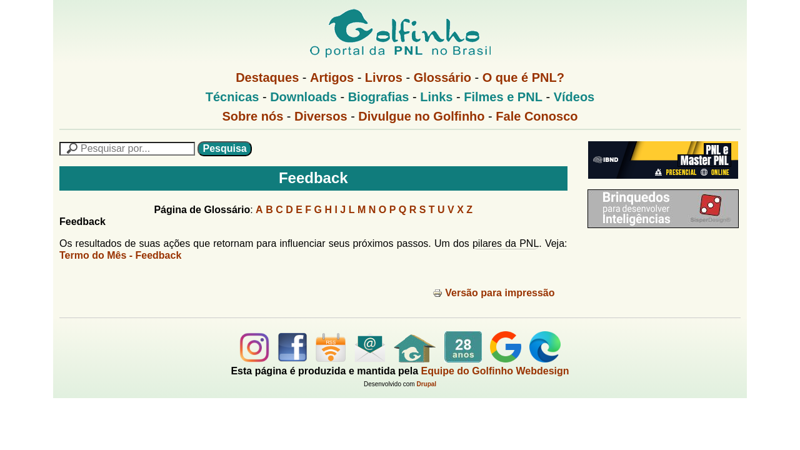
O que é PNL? (523, 77)
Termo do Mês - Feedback (120, 255)
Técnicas (232, 97)
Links (436, 97)
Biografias (378, 97)
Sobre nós (253, 116)
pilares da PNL (505, 243)
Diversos (321, 116)
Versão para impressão (493, 293)
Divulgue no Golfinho (421, 116)
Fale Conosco (537, 116)
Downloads (303, 97)
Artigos (332, 77)
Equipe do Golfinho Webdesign (495, 371)
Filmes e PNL (503, 97)
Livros (383, 77)
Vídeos (574, 97)
